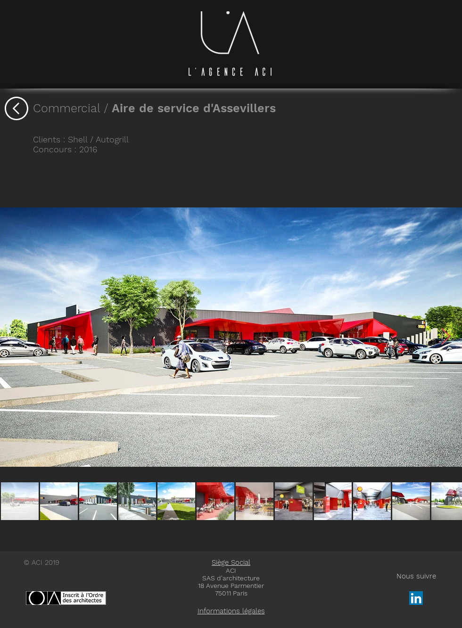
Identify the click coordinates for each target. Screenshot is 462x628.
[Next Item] (445, 337)
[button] (231, 611)
